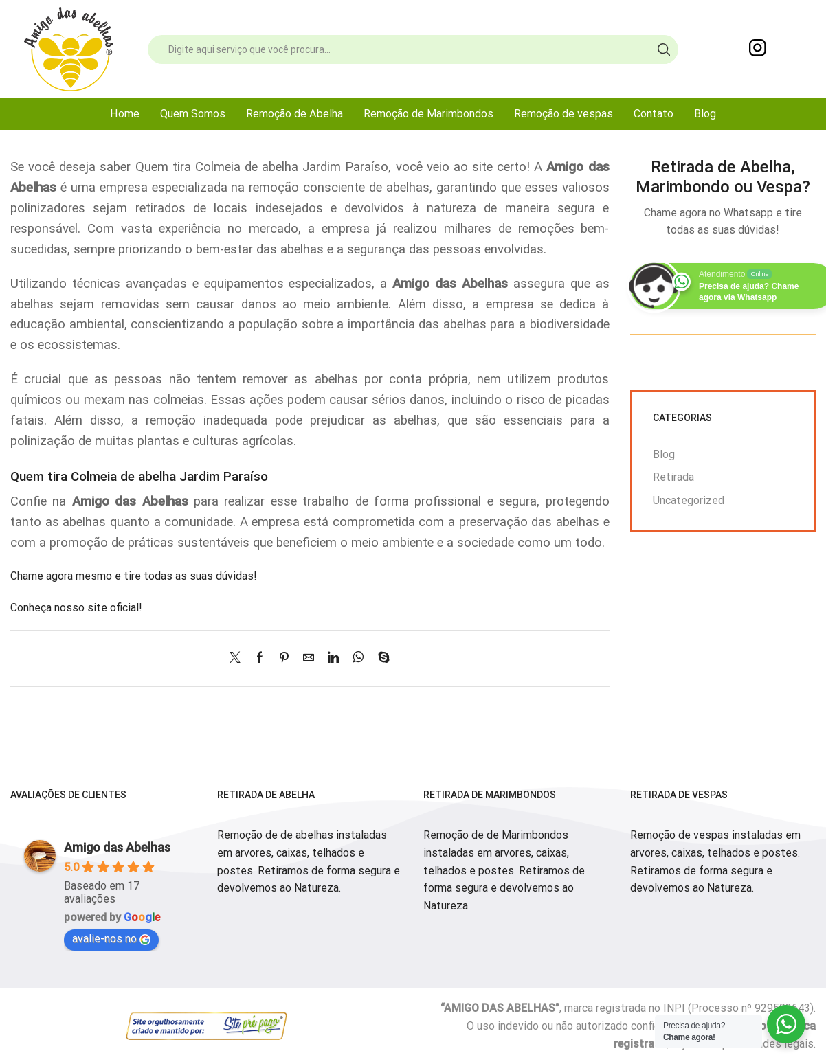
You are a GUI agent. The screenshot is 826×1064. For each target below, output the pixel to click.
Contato (653, 113)
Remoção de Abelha (294, 113)
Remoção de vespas (563, 113)
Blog (705, 113)
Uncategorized (688, 500)
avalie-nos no (111, 938)
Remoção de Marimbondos (428, 113)
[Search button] (663, 49)
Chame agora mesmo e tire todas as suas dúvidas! (133, 575)
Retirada (673, 477)
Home (124, 113)
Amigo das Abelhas (117, 847)
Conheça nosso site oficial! (76, 607)
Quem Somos (192, 113)
